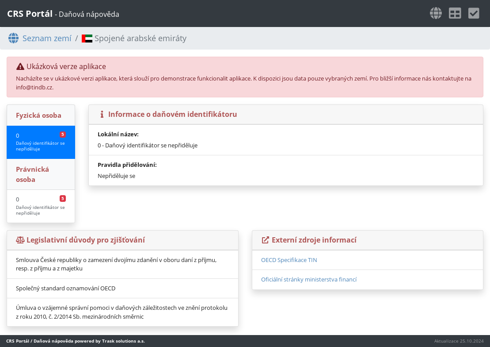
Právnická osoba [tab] (32, 174)
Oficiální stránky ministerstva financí (309, 279)
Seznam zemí (39, 38)
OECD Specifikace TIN (289, 260)
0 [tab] (41, 141)
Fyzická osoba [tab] (38, 115)
